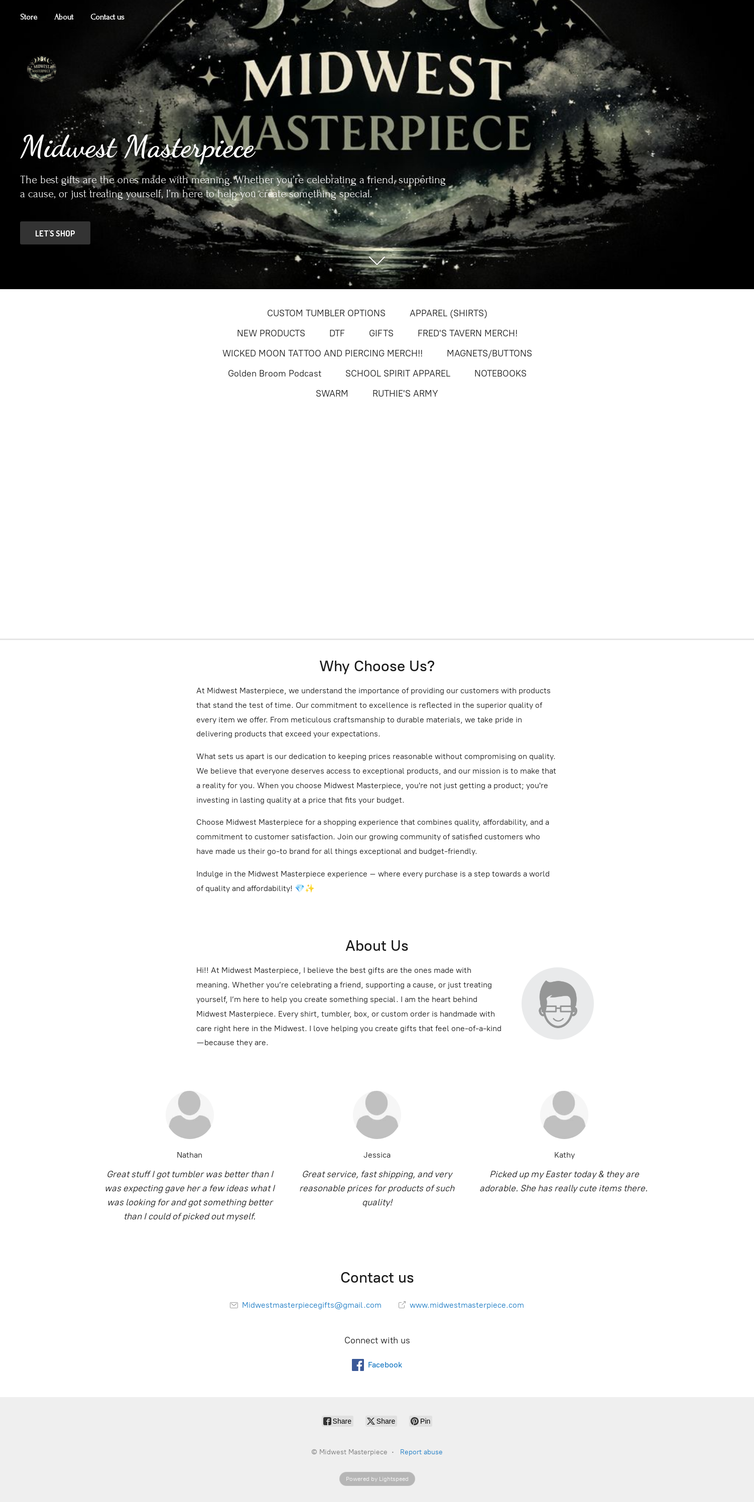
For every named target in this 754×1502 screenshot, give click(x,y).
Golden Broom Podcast (274, 373)
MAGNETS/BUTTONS (489, 353)
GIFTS (381, 333)
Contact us (107, 17)
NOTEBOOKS (500, 373)
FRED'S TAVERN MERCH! (468, 333)
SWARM (332, 393)
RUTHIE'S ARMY (405, 393)
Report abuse (421, 1452)
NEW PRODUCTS (271, 333)
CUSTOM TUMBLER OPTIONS (326, 313)
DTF (337, 333)
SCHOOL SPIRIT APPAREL (397, 373)
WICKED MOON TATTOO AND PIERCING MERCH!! (322, 353)
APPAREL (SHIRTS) (448, 313)
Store (28, 17)
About (63, 17)
